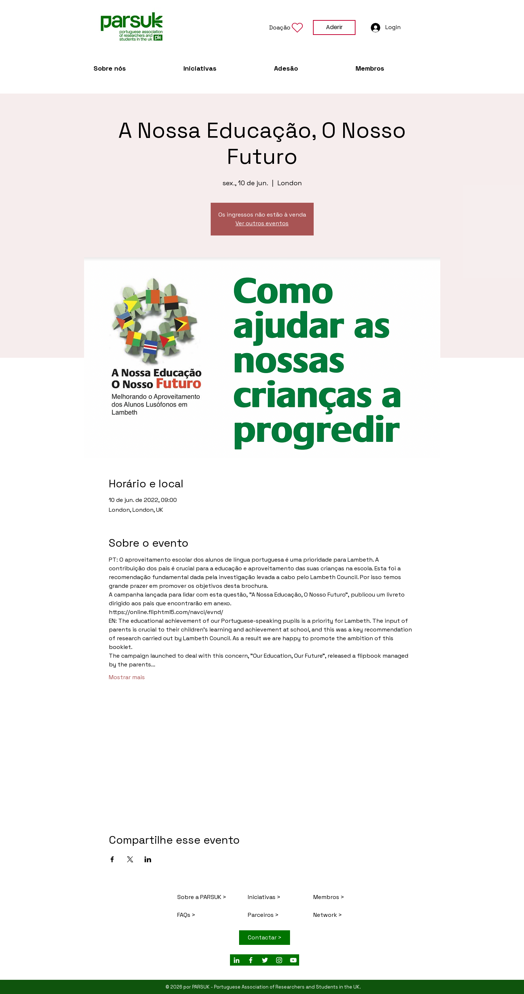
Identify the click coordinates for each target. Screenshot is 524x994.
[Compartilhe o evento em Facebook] (112, 859)
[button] (286, 27)
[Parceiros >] (276, 914)
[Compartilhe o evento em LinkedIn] (147, 859)
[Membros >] (338, 897)
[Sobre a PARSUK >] (202, 897)
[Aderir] (334, 27)
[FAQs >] (208, 914)
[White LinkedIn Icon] (237, 960)
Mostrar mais (127, 677)
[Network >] (338, 914)
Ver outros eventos (262, 223)
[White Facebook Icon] (251, 960)
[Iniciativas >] (273, 897)
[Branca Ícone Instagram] (279, 960)
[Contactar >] (264, 937)
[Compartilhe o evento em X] (130, 859)
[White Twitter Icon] (265, 960)
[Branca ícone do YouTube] (293, 960)
